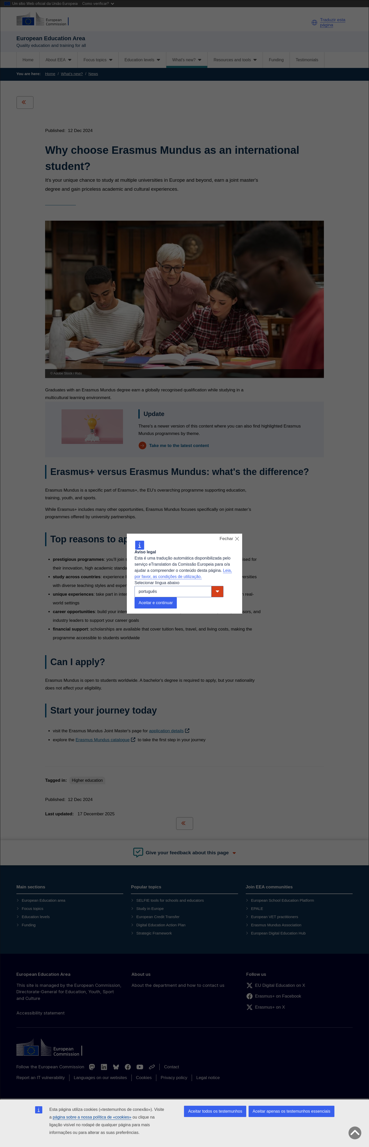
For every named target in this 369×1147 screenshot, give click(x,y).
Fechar (230, 538)
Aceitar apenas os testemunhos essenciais (291, 1111)
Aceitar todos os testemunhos (215, 1111)
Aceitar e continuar (156, 603)
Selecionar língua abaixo (157, 583)
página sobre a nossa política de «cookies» (92, 1117)
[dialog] (184, 573)
